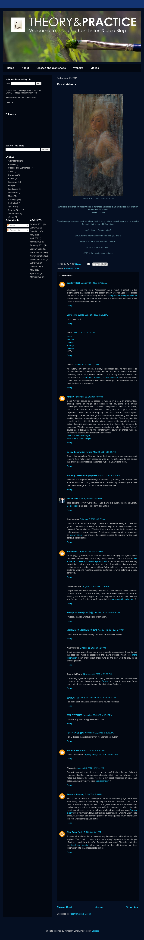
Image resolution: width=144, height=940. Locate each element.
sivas (69, 336)
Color (10, 171)
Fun (10, 185)
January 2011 (36, 249)
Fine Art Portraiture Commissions (21, 97)
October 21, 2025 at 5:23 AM (93, 648)
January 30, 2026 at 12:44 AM (90, 768)
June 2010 (35, 266)
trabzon (70, 340)
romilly (70, 397)
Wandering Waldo (75, 315)
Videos (95, 68)
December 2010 (37, 252)
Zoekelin (71, 794)
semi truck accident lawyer (79, 438)
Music (10, 196)
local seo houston (80, 845)
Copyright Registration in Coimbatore (101, 754)
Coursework (72, 506)
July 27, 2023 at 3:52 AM (84, 332)
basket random (102, 781)
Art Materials (14, 161)
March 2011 (35, 242)
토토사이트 (72, 612)
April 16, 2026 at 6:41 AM (89, 832)
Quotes (77, 268)
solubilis (71, 750)
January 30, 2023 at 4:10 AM (94, 283)
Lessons (12, 192)
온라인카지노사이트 (76, 697)
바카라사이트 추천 (88, 630)
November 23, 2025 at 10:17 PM (97, 715)
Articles (11, 164)
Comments (13, 230)
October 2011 (36, 224)
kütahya (70, 345)
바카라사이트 (73, 630)
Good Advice (66, 84)
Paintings (68, 268)
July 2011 (34, 228)
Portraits (12, 203)
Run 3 (105, 681)
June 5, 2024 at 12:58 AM (90, 499)
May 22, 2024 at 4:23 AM (109, 475)
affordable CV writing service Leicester (100, 377)
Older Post (132, 907)
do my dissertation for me (79, 452)
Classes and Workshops (51, 68)
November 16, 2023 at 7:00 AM (89, 397)
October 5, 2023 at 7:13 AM (86, 364)
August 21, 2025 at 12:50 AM (95, 586)
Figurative (12, 182)
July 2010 (34, 263)
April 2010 (34, 273)
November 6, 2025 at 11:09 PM (97, 674)
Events (11, 178)
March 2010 (35, 277)
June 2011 (35, 231)
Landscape (13, 189)
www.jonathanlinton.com (30, 90)
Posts (11, 225)
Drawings (12, 175)
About (25, 68)
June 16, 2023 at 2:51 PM (96, 315)
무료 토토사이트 (74, 715)
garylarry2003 (73, 283)
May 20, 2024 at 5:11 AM (104, 452)
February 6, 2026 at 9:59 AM (89, 794)
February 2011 (37, 245)
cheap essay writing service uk (122, 295)
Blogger (95, 931)
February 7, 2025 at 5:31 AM (93, 519)
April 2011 (34, 238)
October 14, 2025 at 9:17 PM (111, 630)
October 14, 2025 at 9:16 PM (107, 612)
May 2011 (34, 235)
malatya (70, 348)
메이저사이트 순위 (75, 733)
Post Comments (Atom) (80, 914)
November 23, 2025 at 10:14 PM (101, 697)
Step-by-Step (14, 210)
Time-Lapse (13, 213)
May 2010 (34, 270)
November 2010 (37, 256)
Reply (69, 305)
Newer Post (64, 907)
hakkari (70, 342)
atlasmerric (72, 499)
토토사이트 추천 (85, 612)
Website (78, 68)
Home (10, 68)
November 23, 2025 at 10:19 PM (99, 733)
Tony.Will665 (73, 551)
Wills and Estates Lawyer (78, 435)
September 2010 (37, 259)
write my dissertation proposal (82, 475)
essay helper (76, 535)
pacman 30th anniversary (123, 599)
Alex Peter (72, 832)
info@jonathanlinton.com (26, 93)
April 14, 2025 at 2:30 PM (91, 551)
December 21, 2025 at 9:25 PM (90, 750)
